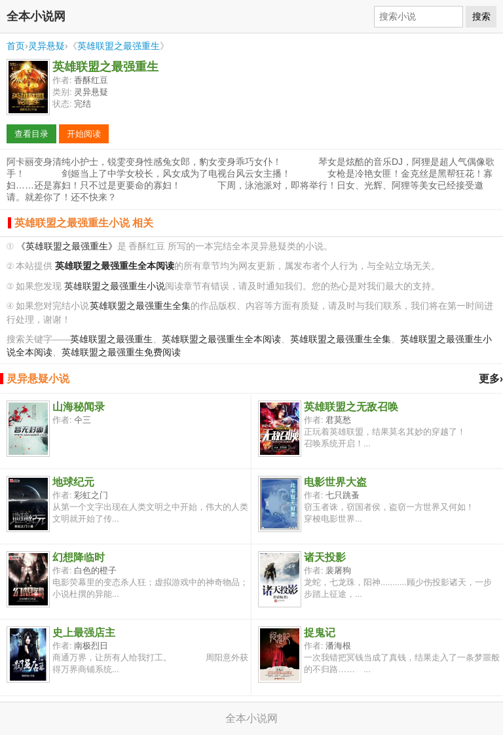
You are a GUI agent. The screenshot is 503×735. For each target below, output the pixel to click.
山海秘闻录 (78, 406)
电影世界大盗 (335, 482)
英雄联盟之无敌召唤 (351, 406)
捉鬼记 (319, 632)
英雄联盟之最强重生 (118, 46)
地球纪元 (73, 482)
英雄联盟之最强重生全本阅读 (221, 339)
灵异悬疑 (46, 46)
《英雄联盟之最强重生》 (66, 246)
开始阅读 (84, 134)
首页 (16, 46)
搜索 (481, 16)
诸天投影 (325, 557)
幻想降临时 (78, 557)
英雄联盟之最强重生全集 (140, 306)
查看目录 (31, 134)
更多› (491, 378)
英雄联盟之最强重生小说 (114, 286)
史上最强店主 (83, 632)
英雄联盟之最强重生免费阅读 (121, 352)
